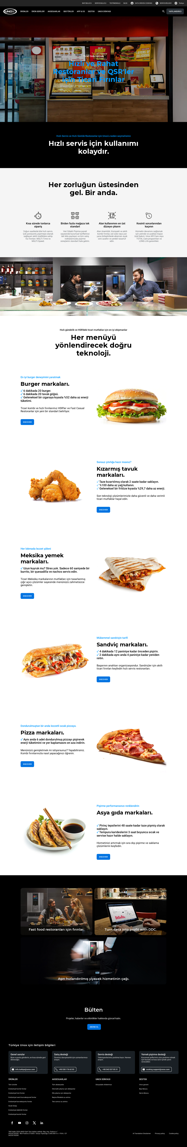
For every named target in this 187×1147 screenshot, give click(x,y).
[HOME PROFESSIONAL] (11, 11)
